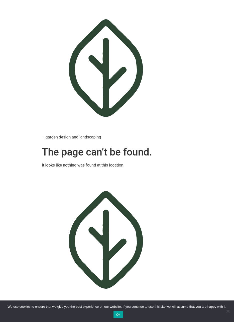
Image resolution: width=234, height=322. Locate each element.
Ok (118, 314)
